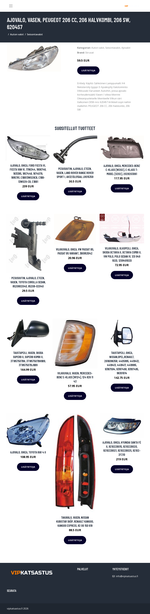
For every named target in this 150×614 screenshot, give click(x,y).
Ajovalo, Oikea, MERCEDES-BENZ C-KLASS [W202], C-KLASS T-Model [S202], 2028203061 (122, 170)
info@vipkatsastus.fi (127, 576)
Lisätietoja (88, 70)
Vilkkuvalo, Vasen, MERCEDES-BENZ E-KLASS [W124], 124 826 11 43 (75, 377)
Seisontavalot (35, 34)
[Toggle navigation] (11, 6)
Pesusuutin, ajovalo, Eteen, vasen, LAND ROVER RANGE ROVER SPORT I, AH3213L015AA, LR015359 (75, 173)
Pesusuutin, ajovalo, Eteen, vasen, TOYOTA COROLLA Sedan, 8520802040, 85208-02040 (28, 282)
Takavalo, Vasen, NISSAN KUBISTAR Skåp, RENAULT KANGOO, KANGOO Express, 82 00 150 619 (75, 521)
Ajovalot (125, 47)
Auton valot (17, 34)
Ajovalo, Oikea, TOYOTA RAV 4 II (28, 452)
